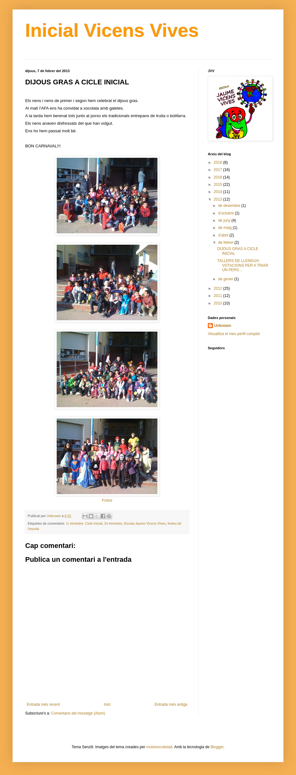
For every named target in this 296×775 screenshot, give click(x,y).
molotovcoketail (159, 747)
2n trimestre (113, 523)
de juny (224, 220)
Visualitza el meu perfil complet (234, 334)
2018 (218, 162)
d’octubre (226, 213)
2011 (218, 295)
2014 (218, 192)
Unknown (222, 325)
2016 (218, 177)
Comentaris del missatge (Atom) (78, 713)
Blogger (216, 747)
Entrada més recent (43, 704)
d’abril (223, 235)
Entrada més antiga (171, 704)
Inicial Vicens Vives (112, 30)
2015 (218, 184)
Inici (107, 704)
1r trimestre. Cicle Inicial (84, 523)
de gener (226, 279)
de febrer (226, 242)
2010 (218, 303)
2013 (218, 199)
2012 (218, 288)
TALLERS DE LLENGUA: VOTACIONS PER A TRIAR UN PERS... (242, 265)
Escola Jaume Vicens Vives (145, 523)
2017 (218, 170)
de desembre (229, 205)
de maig (225, 227)
